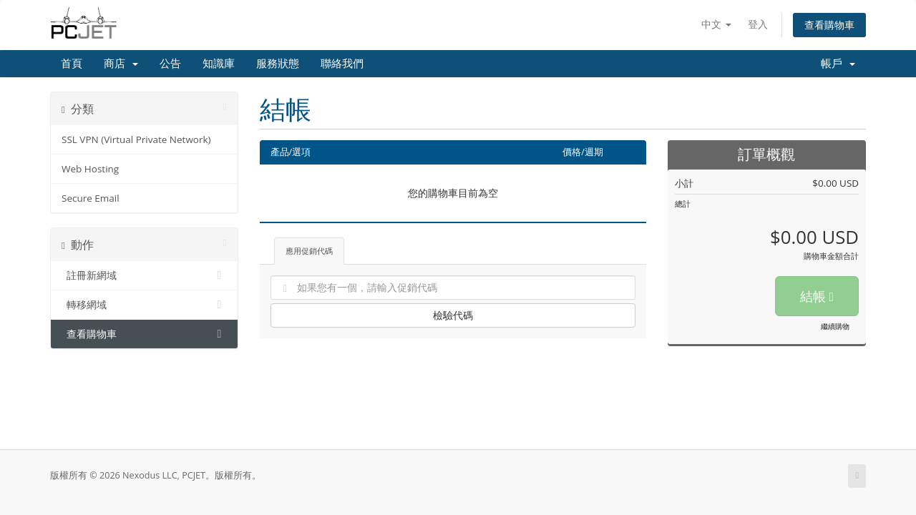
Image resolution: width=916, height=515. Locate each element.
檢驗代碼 (453, 315)
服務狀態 (277, 63)
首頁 (71, 63)
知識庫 (219, 63)
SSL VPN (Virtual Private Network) (136, 139)
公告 (170, 63)
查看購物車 (829, 24)
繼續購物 (835, 326)
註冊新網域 (144, 275)
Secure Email (91, 198)
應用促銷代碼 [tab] (309, 250)
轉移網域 (144, 304)
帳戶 (838, 63)
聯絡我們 (342, 63)
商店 (121, 63)
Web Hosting (90, 168)
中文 (716, 24)
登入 (758, 24)
